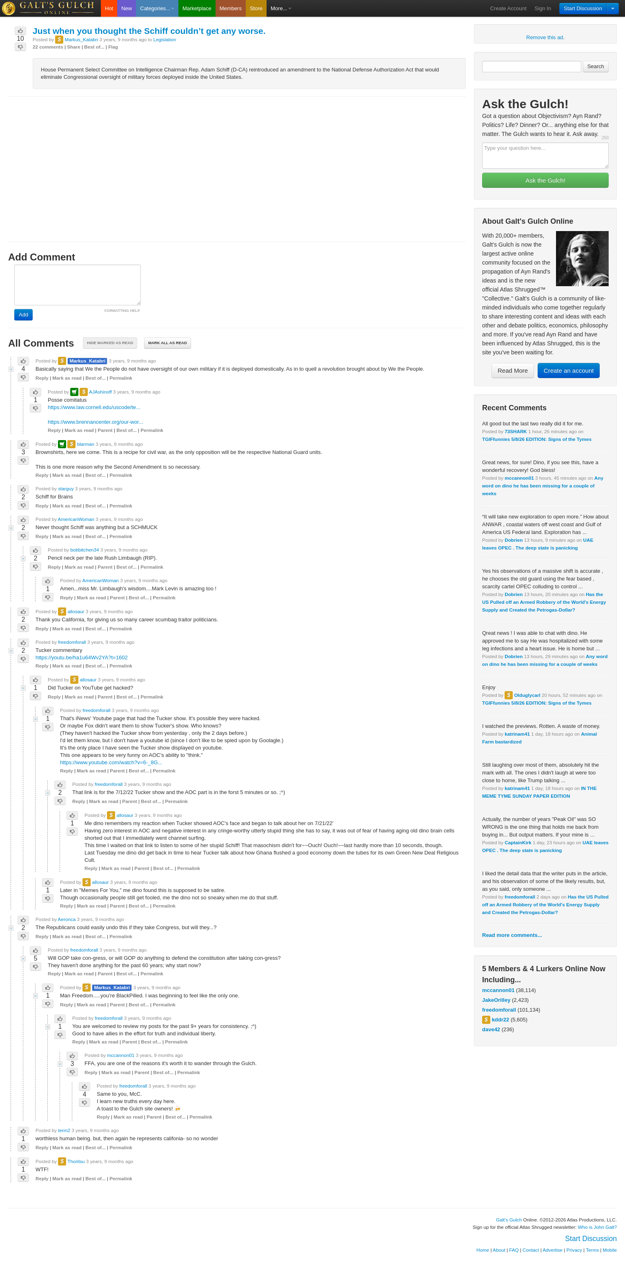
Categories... (157, 8)
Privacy (574, 1250)
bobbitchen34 (84, 549)
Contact (531, 1250)
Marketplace (196, 8)
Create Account (508, 8)
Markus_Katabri (81, 39)
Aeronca (67, 919)
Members (231, 8)
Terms (592, 1250)
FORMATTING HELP (122, 311)
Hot (109, 8)
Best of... (94, 46)
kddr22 (500, 1020)
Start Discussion (583, 8)
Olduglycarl (527, 695)
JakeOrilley (496, 1000)
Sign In (543, 8)
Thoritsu (76, 1161)
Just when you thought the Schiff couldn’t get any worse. (149, 31)
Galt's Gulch (509, 1219)
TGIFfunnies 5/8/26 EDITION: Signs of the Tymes (537, 439)
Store (256, 8)
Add (23, 314)
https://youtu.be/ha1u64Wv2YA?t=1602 (82, 657)
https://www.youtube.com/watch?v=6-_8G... (111, 762)
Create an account (569, 370)
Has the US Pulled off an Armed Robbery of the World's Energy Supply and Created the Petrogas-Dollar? (544, 602)
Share (73, 46)
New (126, 8)
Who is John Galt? (597, 1227)
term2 (64, 1130)
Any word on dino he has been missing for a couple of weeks (542, 485)
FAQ (513, 1250)
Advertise (553, 1250)
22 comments (48, 46)
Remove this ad (544, 37)
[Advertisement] (237, 162)
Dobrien (514, 540)
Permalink (120, 377)
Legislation (164, 39)
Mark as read (66, 377)
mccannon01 (519, 478)
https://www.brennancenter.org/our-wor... (95, 422)
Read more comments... (512, 935)
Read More (513, 370)
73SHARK (516, 431)
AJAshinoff (100, 391)
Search (595, 66)
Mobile (610, 1250)
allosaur (75, 611)
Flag (113, 46)
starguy (65, 488)
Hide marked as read (110, 342)
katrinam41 (517, 733)
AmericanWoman (76, 519)
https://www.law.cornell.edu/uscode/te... (94, 407)
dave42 (491, 1029)
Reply (42, 377)
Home (482, 1250)
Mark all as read (167, 342)
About (499, 1250)
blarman (85, 444)
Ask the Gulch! (545, 180)
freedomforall (520, 896)
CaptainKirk (518, 842)
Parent (105, 430)
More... (281, 8)
